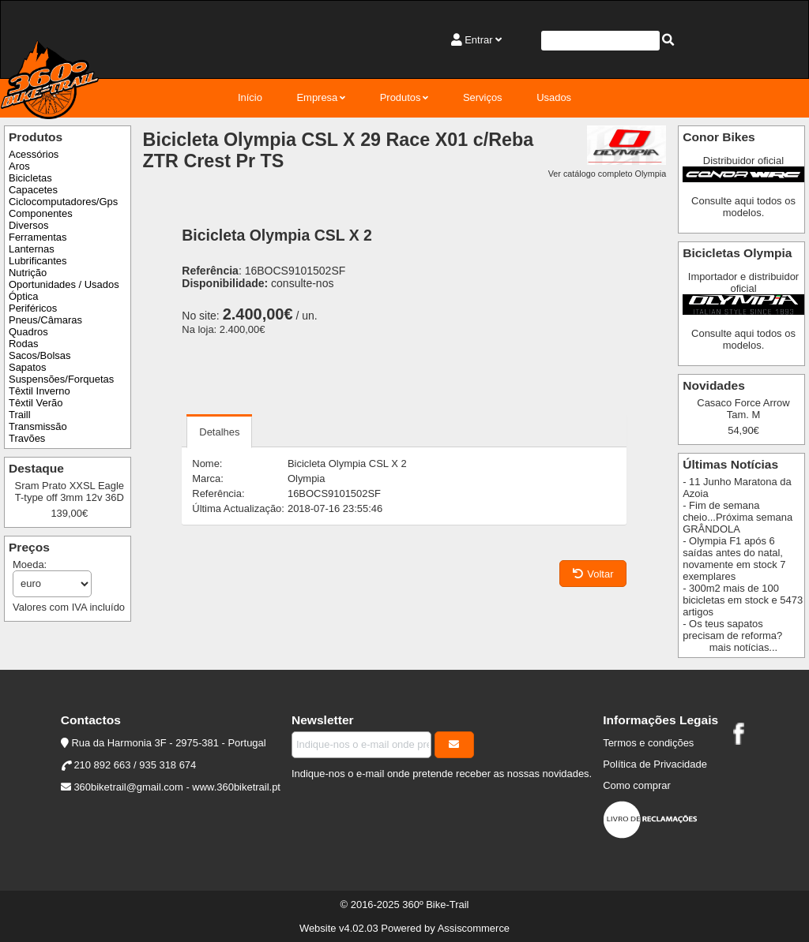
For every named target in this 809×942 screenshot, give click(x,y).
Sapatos (28, 367)
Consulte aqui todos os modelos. (743, 207)
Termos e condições (648, 743)
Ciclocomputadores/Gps (63, 201)
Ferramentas (37, 237)
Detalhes (219, 432)
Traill (20, 415)
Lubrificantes (37, 261)
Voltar (593, 574)
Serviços (482, 97)
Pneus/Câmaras (45, 320)
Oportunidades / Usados (64, 284)
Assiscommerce (474, 928)
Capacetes (33, 190)
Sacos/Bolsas (39, 355)
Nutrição (28, 272)
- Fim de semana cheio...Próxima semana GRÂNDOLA (737, 517)
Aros (19, 166)
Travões (27, 438)
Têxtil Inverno (39, 391)
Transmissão (38, 426)
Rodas (23, 344)
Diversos (28, 225)
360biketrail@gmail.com (127, 787)
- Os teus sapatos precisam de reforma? (732, 629)
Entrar (478, 40)
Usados (553, 97)
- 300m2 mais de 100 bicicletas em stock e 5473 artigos (743, 600)
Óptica (23, 296)
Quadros (28, 332)
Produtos (400, 97)
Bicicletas (30, 178)
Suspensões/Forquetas (61, 379)
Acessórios (33, 154)
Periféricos (33, 308)
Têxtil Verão (35, 403)
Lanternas (32, 249)
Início (250, 97)
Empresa (316, 97)
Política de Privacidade (655, 764)
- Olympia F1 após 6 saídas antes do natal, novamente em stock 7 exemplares (734, 558)
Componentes (41, 213)
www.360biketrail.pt (236, 787)
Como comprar (637, 785)
